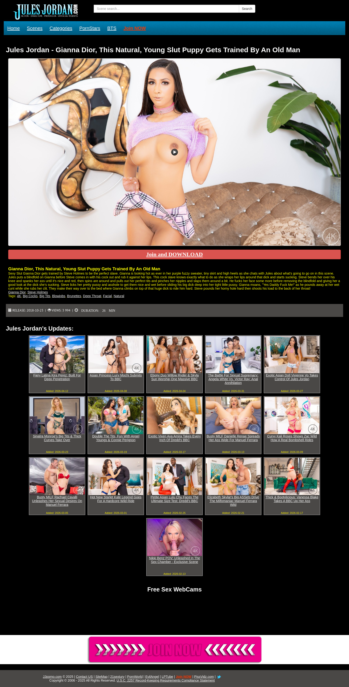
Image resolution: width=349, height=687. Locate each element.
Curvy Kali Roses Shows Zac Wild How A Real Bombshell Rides (292, 438)
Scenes (35, 28)
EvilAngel (152, 677)
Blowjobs (58, 296)
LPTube (167, 677)
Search (247, 9)
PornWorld (135, 677)
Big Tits (44, 296)
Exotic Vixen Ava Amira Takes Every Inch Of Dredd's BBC (174, 438)
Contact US (84, 677)
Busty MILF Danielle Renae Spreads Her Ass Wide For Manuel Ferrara (233, 438)
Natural (119, 296)
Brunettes (74, 296)
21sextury (117, 677)
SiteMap (101, 677)
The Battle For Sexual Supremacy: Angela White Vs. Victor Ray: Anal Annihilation (233, 379)
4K (19, 296)
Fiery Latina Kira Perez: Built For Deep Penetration (57, 377)
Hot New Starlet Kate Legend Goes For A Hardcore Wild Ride (116, 499)
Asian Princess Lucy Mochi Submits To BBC (116, 377)
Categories (61, 28)
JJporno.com (52, 677)
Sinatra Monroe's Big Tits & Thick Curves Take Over (57, 438)
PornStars (89, 28)
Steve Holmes (37, 292)
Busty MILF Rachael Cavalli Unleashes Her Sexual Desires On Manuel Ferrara (57, 501)
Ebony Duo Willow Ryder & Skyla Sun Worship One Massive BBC (174, 377)
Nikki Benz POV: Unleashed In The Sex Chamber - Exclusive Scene (174, 560)
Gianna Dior (17, 292)
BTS (111, 28)
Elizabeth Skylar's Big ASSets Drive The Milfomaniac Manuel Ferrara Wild (233, 501)
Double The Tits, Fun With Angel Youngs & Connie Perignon (116, 438)
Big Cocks (30, 296)
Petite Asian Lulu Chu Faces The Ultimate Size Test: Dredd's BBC (174, 499)
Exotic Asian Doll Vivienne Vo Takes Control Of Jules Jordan (292, 377)
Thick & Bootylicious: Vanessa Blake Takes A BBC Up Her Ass (291, 499)
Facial (107, 296)
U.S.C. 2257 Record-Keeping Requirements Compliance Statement (166, 680)
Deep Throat (92, 296)
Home (13, 28)
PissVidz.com (204, 677)
